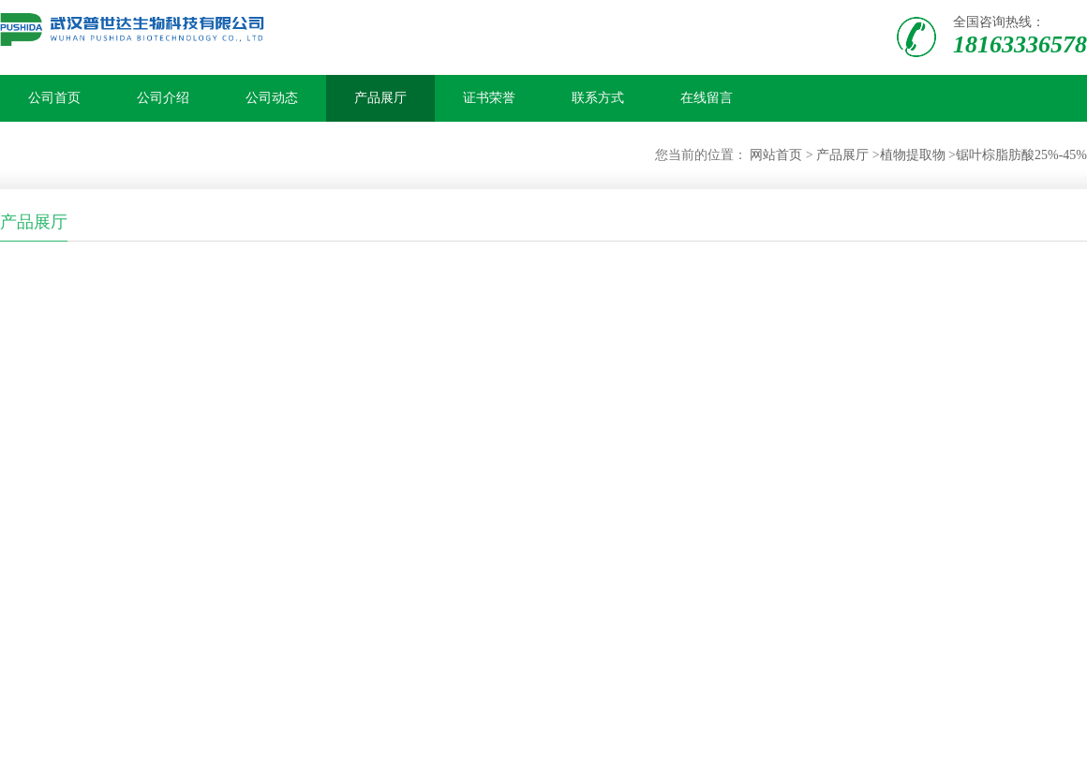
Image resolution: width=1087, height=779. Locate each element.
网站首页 (776, 155)
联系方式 (598, 98)
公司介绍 (163, 98)
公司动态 (272, 98)
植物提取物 (913, 155)
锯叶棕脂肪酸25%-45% (1021, 155)
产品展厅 (380, 98)
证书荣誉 (489, 98)
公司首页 (54, 98)
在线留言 (706, 98)
